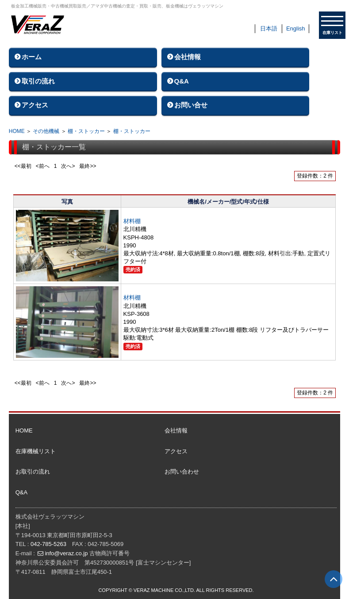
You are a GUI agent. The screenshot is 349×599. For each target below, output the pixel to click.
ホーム (32, 57)
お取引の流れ (32, 471)
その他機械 (46, 131)
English (295, 28)
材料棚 (132, 221)
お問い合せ (190, 105)
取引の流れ (38, 81)
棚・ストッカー (86, 131)
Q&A (181, 81)
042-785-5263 (48, 544)
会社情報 (187, 57)
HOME (17, 131)
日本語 (268, 28)
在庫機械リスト (35, 451)
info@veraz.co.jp (66, 553)
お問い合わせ (182, 471)
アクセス (35, 105)
